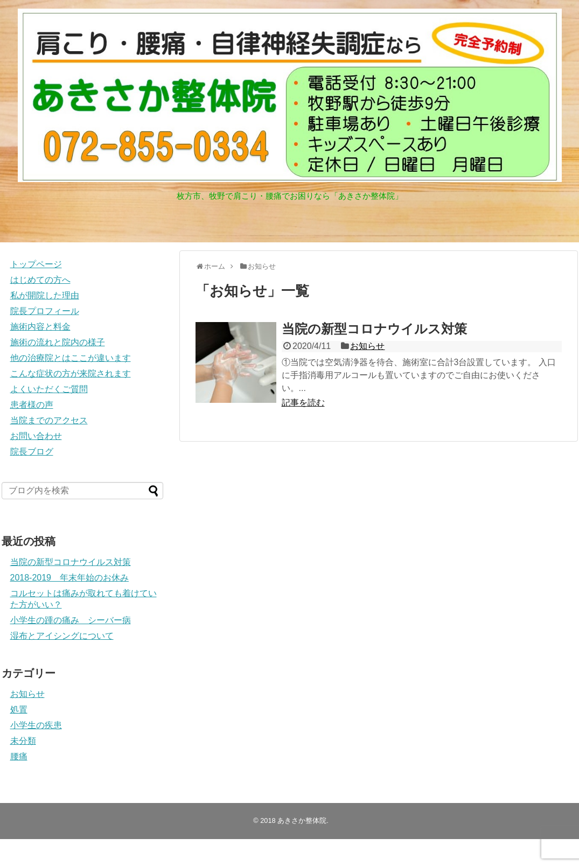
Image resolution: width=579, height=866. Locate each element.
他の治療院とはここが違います (70, 357)
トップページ (36, 264)
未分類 (23, 740)
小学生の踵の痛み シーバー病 (70, 620)
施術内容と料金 (40, 326)
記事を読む (303, 402)
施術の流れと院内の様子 (57, 342)
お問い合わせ (36, 436)
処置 (18, 709)
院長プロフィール (44, 311)
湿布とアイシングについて (62, 635)
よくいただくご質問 (49, 389)
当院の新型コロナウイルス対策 (374, 329)
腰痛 (18, 756)
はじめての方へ (40, 279)
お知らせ (367, 346)
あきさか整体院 (301, 820)
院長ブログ (31, 451)
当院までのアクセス (49, 420)
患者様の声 (31, 404)
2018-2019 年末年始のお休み (69, 577)
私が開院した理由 (44, 295)
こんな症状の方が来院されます (70, 373)
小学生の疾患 (36, 725)
